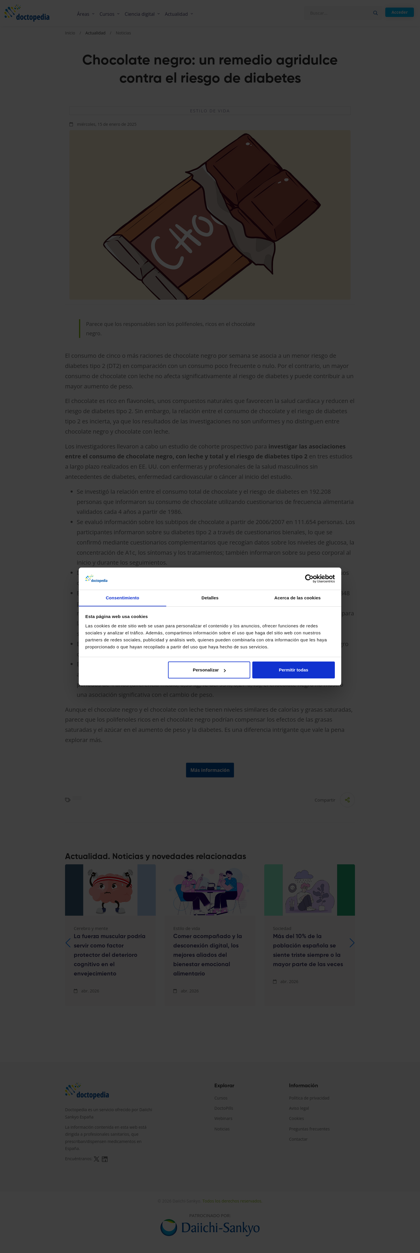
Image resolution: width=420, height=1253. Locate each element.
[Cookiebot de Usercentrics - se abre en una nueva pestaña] (309, 578)
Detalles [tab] (210, 597)
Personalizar (209, 670)
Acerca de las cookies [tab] (297, 597)
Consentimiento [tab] (122, 597)
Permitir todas (293, 670)
